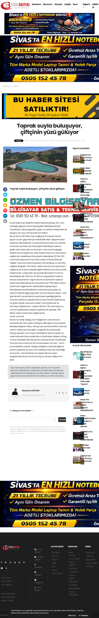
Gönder (62, 419)
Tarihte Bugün (72, 576)
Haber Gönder (7, 600)
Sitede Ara (90, 552)
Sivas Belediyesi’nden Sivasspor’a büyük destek (88, 421)
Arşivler (37, 573)
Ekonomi (47, 4)
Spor (75, 4)
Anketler (89, 556)
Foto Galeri (38, 550)
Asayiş (54, 570)
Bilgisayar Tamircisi (85, 245)
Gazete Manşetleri (73, 593)
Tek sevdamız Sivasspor (85, 206)
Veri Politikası (6, 584)
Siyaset (58, 4)
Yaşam (16, 86)
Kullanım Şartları (8, 593)
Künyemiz (38, 581)
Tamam (83, 615)
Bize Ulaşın (37, 588)
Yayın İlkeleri (6, 581)
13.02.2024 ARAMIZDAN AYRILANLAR (85, 171)
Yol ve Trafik (74, 558)
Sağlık (67, 4)
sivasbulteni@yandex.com (33, 395)
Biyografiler (91, 559)
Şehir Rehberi (74, 588)
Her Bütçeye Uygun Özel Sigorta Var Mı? (86, 355)
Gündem (36, 4)
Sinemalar (73, 581)
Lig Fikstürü (73, 572)
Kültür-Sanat (57, 573)
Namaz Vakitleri (72, 563)
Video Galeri (38, 558)
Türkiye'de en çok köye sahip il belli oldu (86, 159)
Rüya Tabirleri (92, 563)
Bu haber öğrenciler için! (85, 256)
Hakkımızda (6, 578)
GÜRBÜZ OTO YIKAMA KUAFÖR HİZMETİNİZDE (86, 217)
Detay (72, 615)
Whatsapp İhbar (8, 597)
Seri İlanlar (73, 585)
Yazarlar (38, 566)
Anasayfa (6, 86)
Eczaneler (73, 568)
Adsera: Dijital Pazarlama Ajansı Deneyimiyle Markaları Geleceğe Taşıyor (86, 188)
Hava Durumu (72, 554)
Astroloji (89, 566)
